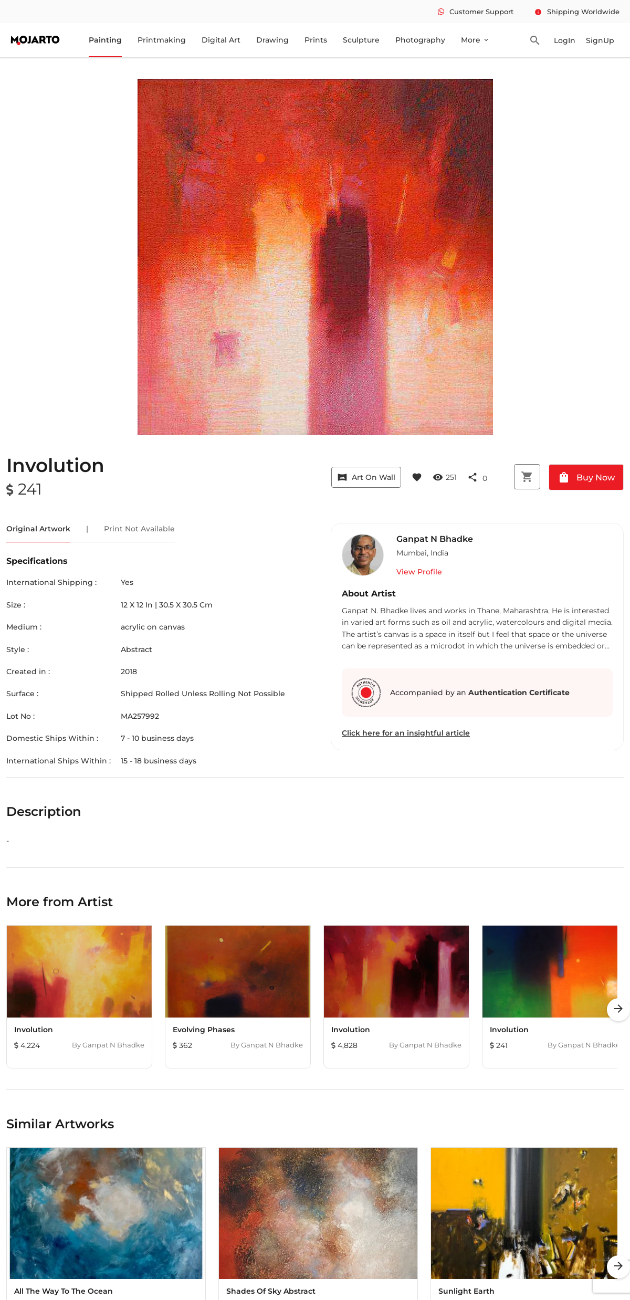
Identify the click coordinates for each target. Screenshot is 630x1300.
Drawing (272, 40)
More (475, 40)
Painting (105, 40)
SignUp (600, 40)
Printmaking (162, 40)
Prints (315, 40)
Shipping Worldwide (577, 11)
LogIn (564, 40)
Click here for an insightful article (406, 733)
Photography (420, 40)
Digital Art (221, 40)
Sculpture (361, 40)
